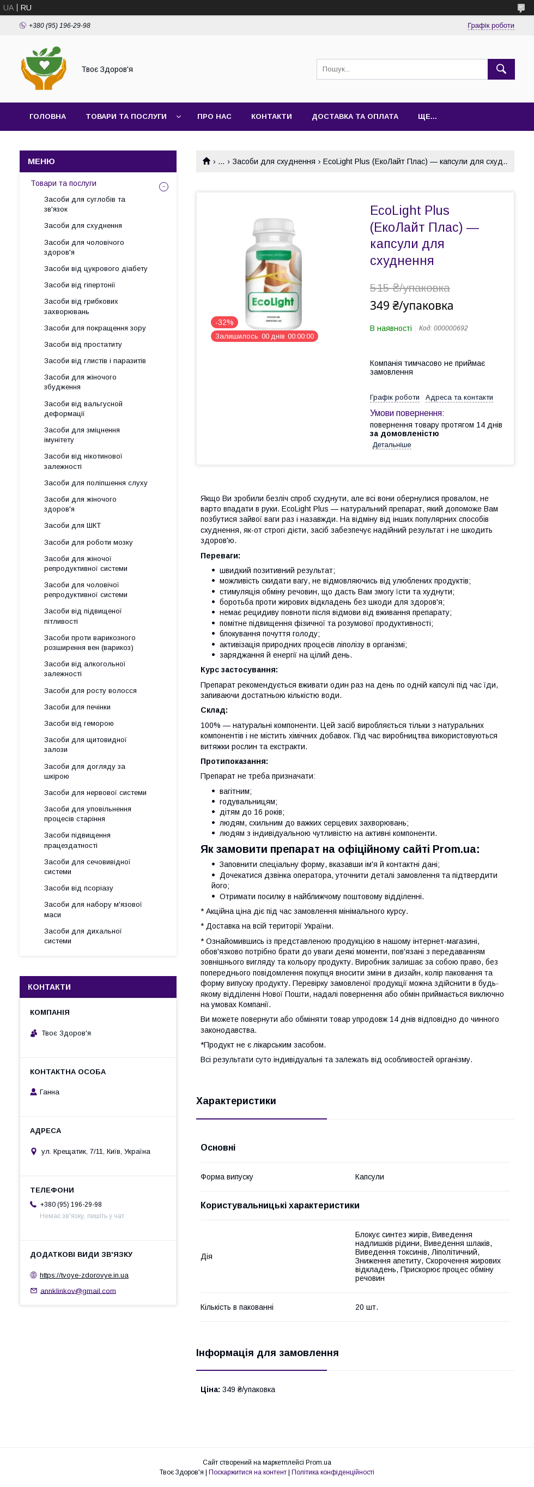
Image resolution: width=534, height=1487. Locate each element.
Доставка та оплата (355, 116)
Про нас (214, 116)
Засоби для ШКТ (72, 525)
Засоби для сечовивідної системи (87, 867)
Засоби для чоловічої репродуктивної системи (86, 590)
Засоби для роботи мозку (88, 542)
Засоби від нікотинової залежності (83, 461)
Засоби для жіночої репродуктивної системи (86, 564)
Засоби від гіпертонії (80, 285)
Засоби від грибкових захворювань (81, 306)
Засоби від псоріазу (78, 888)
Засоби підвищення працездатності (77, 840)
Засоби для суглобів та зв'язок (84, 204)
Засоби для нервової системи (95, 792)
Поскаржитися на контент (248, 1472)
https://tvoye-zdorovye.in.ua (84, 1275)
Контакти (271, 116)
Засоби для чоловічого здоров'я (84, 247)
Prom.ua (318, 1462)
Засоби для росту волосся (90, 691)
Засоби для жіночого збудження (80, 382)
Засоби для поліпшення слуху (96, 483)
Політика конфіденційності (333, 1472)
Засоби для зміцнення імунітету (82, 435)
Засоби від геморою (79, 723)
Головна (47, 116)
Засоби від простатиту (83, 344)
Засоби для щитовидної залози (85, 745)
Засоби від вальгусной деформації (83, 409)
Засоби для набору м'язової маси (93, 909)
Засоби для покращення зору (95, 328)
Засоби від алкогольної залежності (85, 669)
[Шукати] (501, 69)
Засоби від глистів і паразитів (95, 361)
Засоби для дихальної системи (83, 936)
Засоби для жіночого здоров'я (80, 504)
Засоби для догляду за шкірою (84, 771)
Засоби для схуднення (274, 161)
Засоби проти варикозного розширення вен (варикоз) (90, 643)
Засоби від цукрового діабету (96, 268)
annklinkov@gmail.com (78, 1290)
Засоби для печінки (77, 707)
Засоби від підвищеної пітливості (83, 616)
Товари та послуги (126, 116)
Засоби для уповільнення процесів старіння (87, 814)
